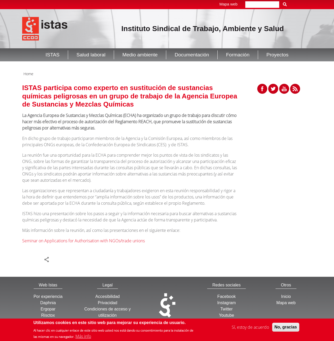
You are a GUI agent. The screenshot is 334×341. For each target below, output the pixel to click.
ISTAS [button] (53, 54)
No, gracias (286, 327)
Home (28, 73)
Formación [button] (237, 54)
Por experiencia (47, 296)
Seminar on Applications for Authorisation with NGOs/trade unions (83, 241)
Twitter (226, 309)
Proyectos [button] (277, 54)
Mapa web (228, 4)
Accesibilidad (107, 296)
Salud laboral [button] (90, 54)
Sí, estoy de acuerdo (250, 328)
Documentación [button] (192, 54)
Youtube (226, 315)
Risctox (48, 315)
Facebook (226, 296)
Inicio (286, 296)
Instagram (226, 303)
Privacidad (107, 303)
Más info (83, 337)
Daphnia (48, 303)
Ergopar (48, 309)
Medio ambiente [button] (140, 54)
